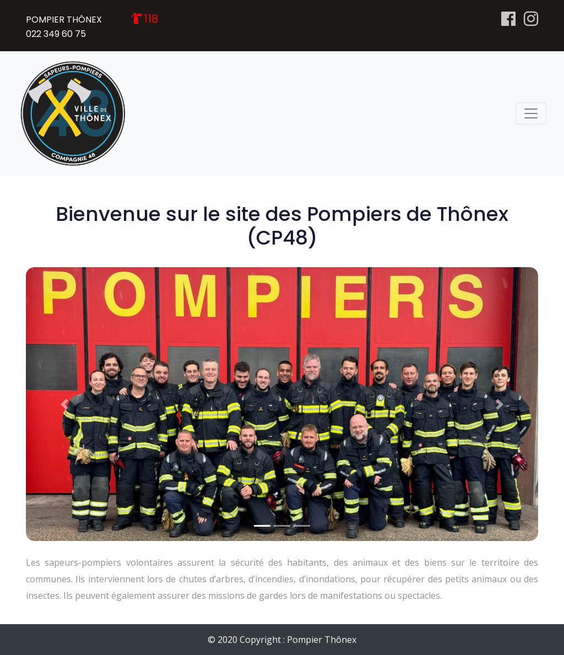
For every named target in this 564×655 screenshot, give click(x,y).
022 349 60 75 (56, 34)
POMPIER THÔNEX (64, 19)
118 (151, 18)
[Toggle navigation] (531, 113)
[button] (64, 404)
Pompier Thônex (321, 640)
